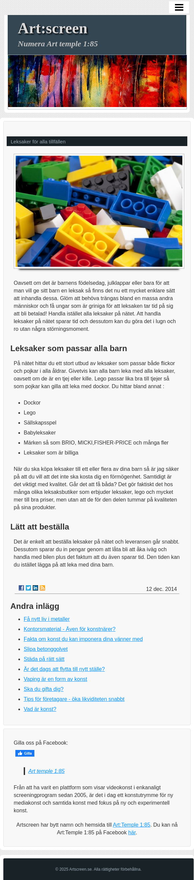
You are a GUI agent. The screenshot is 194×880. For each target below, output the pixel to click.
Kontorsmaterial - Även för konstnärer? (70, 629)
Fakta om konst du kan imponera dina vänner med (83, 639)
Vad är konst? (40, 709)
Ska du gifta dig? (43, 689)
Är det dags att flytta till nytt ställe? (64, 669)
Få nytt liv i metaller (47, 619)
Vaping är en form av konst (55, 679)
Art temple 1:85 (46, 771)
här (132, 832)
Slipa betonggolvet (46, 649)
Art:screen (52, 28)
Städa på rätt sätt (44, 659)
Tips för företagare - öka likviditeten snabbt (74, 699)
